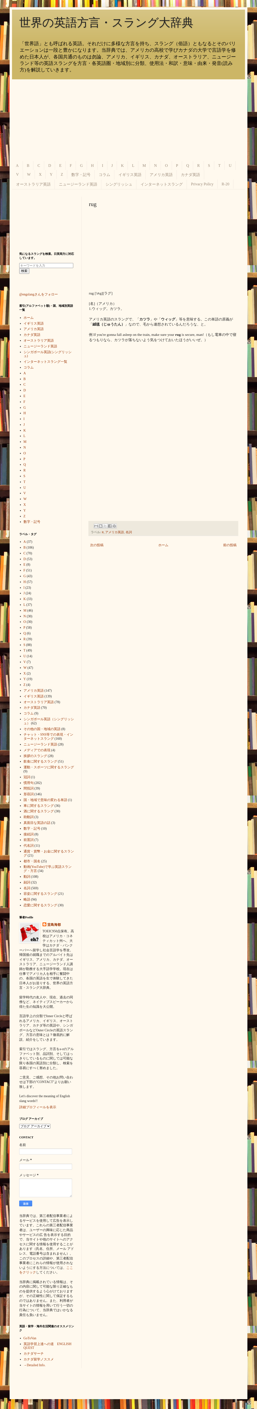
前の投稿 (230, 545)
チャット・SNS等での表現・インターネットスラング (48, 736)
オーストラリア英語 (33, 184)
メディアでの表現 (37, 750)
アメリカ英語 (161, 175)
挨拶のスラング (35, 756)
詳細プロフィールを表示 (37, 1107)
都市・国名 (32, 861)
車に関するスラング (39, 806)
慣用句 (29, 783)
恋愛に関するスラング (40, 905)
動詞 (27, 876)
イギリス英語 (129, 175)
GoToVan (30, 1338)
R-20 (225, 184)
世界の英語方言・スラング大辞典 (106, 22)
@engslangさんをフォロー (38, 294)
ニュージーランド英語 (78, 184)
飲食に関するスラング (40, 761)
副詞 (27, 882)
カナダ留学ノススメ (39, 1359)
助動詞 (29, 817)
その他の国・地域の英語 (42, 729)
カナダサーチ (34, 1353)
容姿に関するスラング (40, 893)
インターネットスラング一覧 (45, 361)
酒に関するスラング (39, 811)
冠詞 (27, 777)
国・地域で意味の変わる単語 (45, 800)
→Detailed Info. (35, 1365)
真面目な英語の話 (37, 823)
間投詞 (29, 788)
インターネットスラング (162, 184)
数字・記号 (81, 175)
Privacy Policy (202, 184)
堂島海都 (54, 925)
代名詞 (29, 845)
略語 (27, 899)
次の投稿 (97, 545)
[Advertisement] (128, 120)
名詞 (129, 532)
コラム (104, 175)
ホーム (163, 545)
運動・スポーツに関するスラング (49, 767)
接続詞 (29, 834)
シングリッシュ (118, 184)
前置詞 (29, 840)
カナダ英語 (190, 175)
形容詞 (29, 794)
